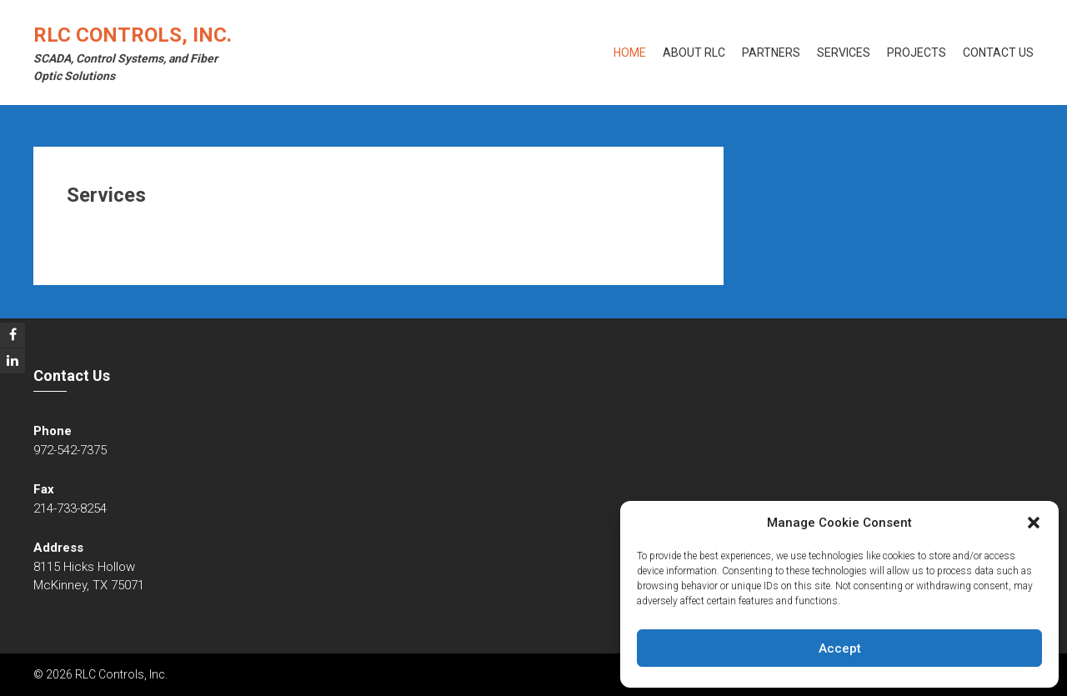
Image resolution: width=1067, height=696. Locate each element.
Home (630, 52)
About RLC (694, 52)
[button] (1033, 522)
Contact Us (998, 52)
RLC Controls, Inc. (132, 35)
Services (843, 52)
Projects (916, 52)
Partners (771, 52)
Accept (840, 648)
